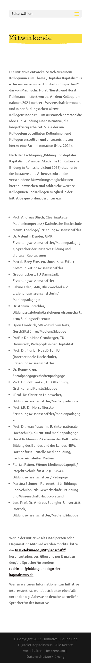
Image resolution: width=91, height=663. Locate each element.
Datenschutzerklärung (45, 656)
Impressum (55, 650)
